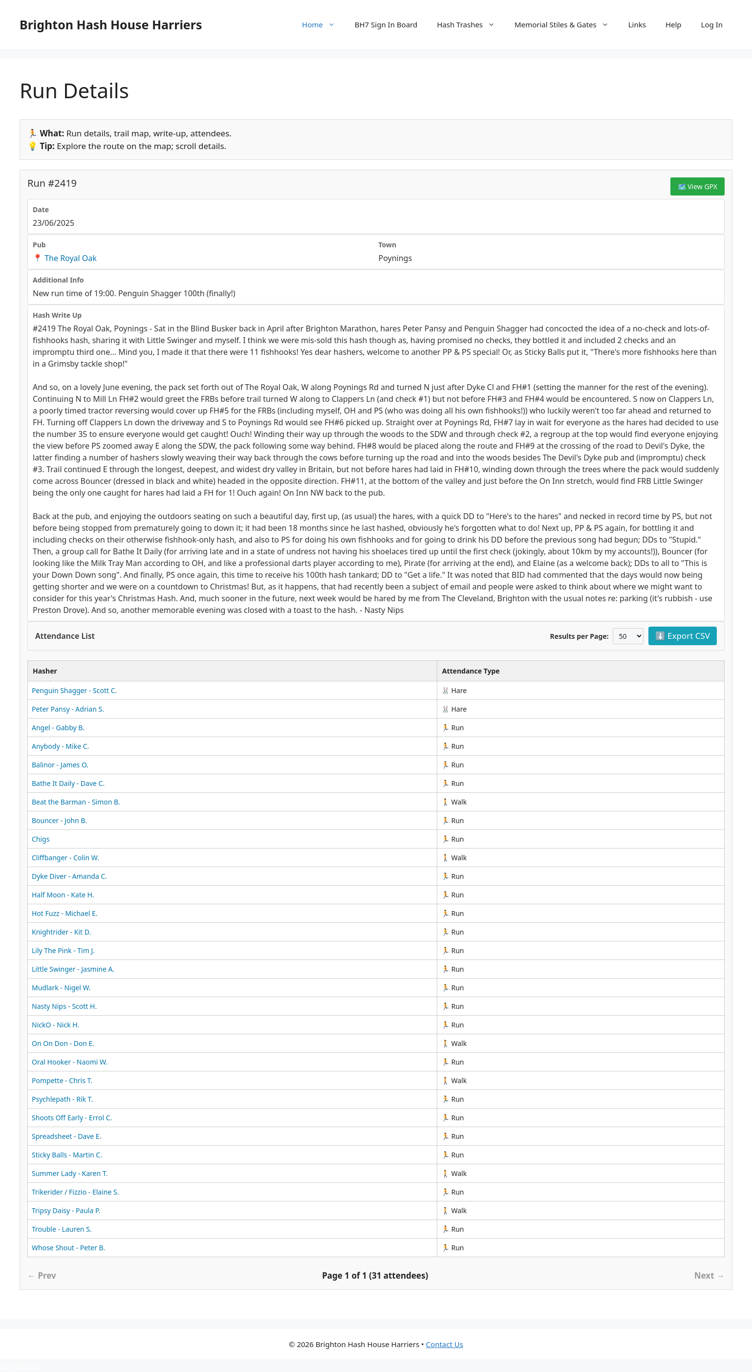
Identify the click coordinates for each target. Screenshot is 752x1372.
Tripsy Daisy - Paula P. (66, 1210)
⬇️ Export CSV (682, 635)
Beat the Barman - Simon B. (76, 801)
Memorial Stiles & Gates (567, 24)
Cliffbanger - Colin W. (65, 857)
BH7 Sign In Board (386, 24)
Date (41, 209)
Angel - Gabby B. (58, 727)
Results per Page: (579, 636)
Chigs (40, 839)
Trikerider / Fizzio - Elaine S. (75, 1192)
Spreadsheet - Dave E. (66, 1136)
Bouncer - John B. (59, 820)
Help (674, 24)
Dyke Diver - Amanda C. (69, 876)
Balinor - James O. (60, 764)
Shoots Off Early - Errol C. (72, 1117)
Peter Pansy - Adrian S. (68, 709)
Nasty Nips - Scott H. (64, 1006)
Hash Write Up (57, 315)
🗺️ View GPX (698, 186)
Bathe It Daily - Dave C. (68, 783)
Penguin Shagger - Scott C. (74, 690)
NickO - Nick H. (55, 1024)
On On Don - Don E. (63, 1043)
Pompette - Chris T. (62, 1080)
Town (388, 244)
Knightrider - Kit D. (61, 931)
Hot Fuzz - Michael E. (65, 913)
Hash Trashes (471, 24)
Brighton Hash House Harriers (111, 24)
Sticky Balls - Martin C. (67, 1154)
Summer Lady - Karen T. (69, 1173)
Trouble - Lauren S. (62, 1229)
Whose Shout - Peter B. (68, 1247)
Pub (39, 244)
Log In (712, 24)
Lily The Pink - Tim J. (63, 950)
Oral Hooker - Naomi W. (69, 1062)
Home (323, 24)
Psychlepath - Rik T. (62, 1099)
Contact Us (444, 1344)
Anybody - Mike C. (60, 746)
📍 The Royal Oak (65, 258)
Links (637, 24)
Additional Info (58, 279)
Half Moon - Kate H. (63, 894)
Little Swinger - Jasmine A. (73, 969)
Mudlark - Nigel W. (61, 987)
